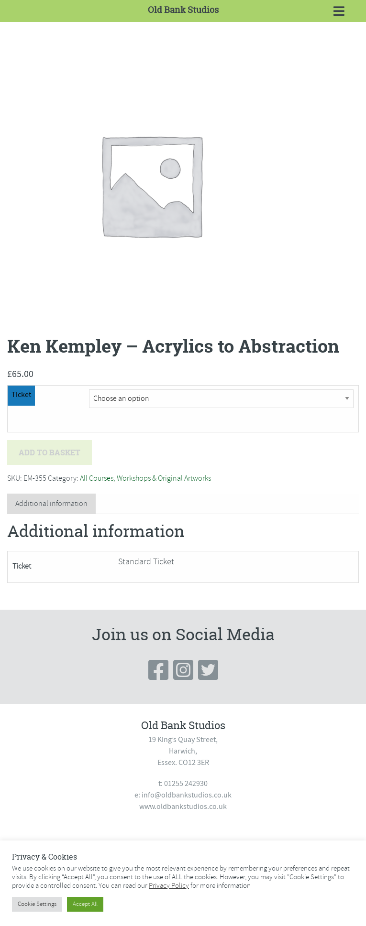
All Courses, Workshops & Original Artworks (145, 478)
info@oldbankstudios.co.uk (187, 795)
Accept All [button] (85, 904)
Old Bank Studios (183, 10)
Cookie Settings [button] (37, 904)
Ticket (21, 394)
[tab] (51, 504)
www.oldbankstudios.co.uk (183, 806)
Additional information (51, 503)
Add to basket (49, 452)
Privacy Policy (169, 885)
